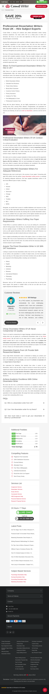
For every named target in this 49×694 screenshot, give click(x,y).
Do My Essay (35, 648)
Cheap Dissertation (5, 641)
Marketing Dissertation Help (18, 581)
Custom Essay (35, 643)
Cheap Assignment (35, 662)
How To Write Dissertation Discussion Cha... (22, 556)
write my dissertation (27, 110)
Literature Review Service (22, 641)
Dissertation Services (16, 489)
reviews (23, 687)
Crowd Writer (25, 691)
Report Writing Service (20, 657)
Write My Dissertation (35, 660)
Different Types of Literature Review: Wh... (22, 549)
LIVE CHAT (42, 2)
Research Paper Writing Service (6, 649)
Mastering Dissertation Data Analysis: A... (22, 537)
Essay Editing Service (22, 652)
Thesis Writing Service (37, 645)
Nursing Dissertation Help (18, 577)
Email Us (10, 611)
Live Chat (10, 606)
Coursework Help (19, 666)
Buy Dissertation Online (20, 664)
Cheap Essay (20, 643)
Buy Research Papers (37, 652)
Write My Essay (5, 651)
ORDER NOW (41, 6)
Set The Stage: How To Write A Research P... (23, 529)
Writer (20, 6)
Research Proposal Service (18, 501)
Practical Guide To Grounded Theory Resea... (23, 533)
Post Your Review (11, 322)
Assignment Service (16, 487)
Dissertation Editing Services (23, 648)
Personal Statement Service (18, 498)
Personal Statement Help (36, 657)
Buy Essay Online (35, 668)
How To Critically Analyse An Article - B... (21, 553)
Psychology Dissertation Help (19, 574)
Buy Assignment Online (6, 645)
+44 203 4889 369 (15, 2)
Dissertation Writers (5, 653)
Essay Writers (34, 666)
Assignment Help (34, 664)
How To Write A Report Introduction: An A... (22, 560)
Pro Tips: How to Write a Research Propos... (22, 545)
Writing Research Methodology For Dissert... (22, 541)
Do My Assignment (19, 668)
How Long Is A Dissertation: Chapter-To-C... (22, 564)
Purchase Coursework (37, 641)
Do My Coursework (5, 643)
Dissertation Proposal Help (21, 660)
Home (2, 10)
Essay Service (15, 491)
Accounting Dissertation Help (18, 579)
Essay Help (34, 650)
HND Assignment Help (17, 496)
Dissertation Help (21, 645)
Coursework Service (16, 494)
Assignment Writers (21, 650)
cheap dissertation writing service (31, 176)
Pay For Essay (18, 662)
